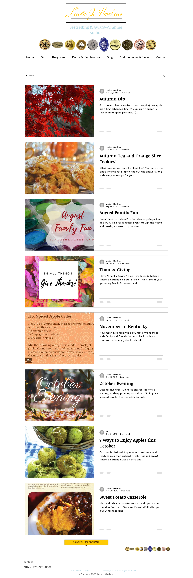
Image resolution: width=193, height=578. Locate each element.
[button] (164, 76)
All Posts (29, 75)
